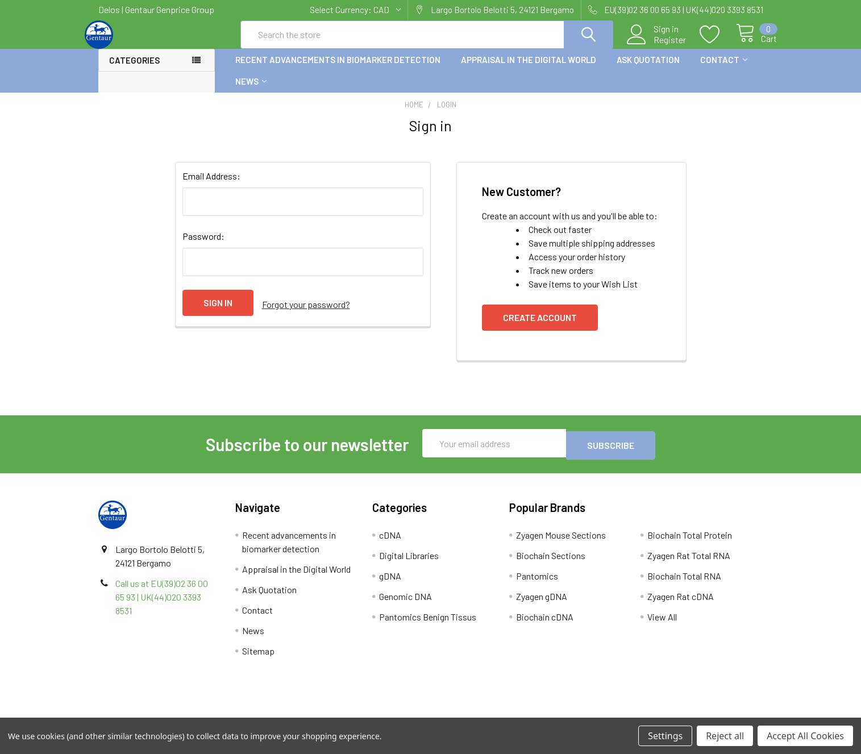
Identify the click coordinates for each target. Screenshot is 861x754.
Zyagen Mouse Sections (561, 543)
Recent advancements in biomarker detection (337, 70)
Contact (723, 70)
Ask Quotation (648, 70)
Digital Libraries (409, 563)
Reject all (725, 736)
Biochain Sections (550, 563)
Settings (665, 736)
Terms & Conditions (181, 713)
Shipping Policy (347, 713)
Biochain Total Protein (689, 543)
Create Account (540, 327)
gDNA (390, 583)
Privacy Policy (679, 713)
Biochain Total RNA (684, 583)
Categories (134, 70)
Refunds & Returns (513, 713)
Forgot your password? (306, 312)
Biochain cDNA (544, 624)
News (251, 91)
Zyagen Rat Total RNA (688, 563)
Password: (203, 246)
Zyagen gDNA (541, 604)
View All (662, 624)
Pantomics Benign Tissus (427, 624)
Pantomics (537, 583)
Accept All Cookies (805, 736)
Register (657, 46)
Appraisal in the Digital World (528, 70)
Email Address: (211, 186)
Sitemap (258, 658)
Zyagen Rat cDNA (680, 604)
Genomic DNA (405, 604)
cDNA (390, 543)
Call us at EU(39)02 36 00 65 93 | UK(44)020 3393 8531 (161, 605)
